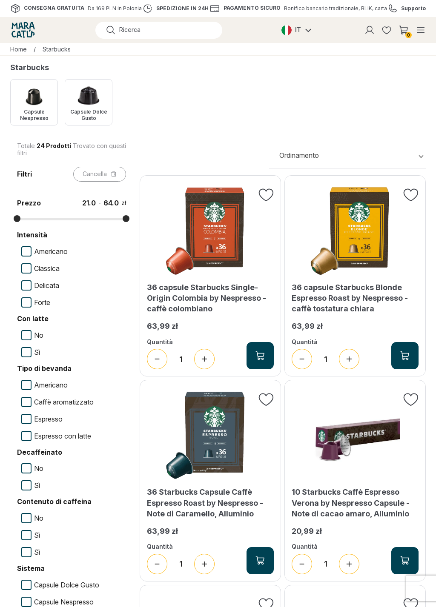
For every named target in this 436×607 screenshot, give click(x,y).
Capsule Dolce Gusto (66, 585)
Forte (42, 302)
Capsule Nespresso (64, 602)
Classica (47, 268)
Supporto (413, 8)
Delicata (46, 285)
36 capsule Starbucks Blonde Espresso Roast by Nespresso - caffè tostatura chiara (350, 298)
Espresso (48, 419)
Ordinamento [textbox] (299, 155)
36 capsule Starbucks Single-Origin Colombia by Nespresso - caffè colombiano (206, 298)
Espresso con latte (62, 436)
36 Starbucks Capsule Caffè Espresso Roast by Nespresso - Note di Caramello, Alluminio (205, 502)
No (38, 335)
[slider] (17, 218)
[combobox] (347, 155)
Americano (51, 251)
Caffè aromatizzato (64, 402)
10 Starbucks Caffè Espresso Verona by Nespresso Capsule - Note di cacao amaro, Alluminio (351, 502)
